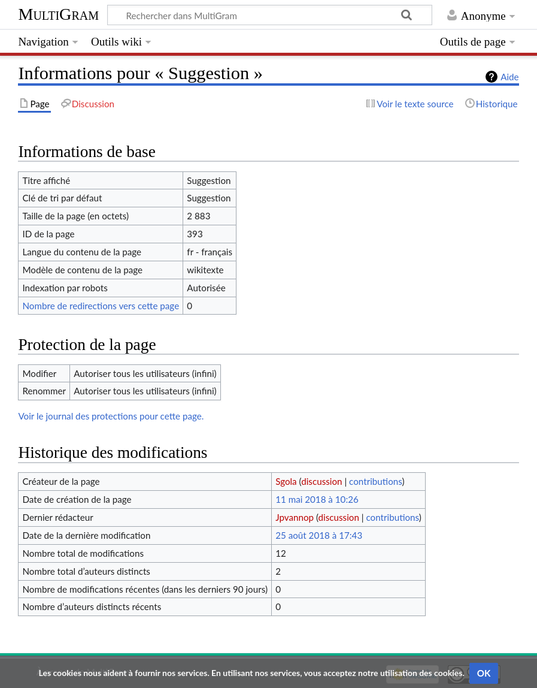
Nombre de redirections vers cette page (100, 305)
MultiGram (58, 14)
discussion (321, 481)
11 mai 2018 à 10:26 (317, 499)
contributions (375, 481)
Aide (509, 76)
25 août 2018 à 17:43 (318, 535)
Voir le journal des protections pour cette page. (111, 416)
